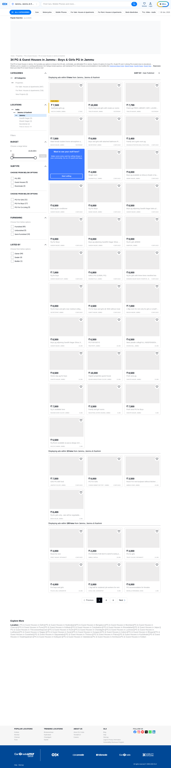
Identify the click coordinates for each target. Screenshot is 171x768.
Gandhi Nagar (138, 66)
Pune (16, 740)
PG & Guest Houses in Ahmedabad (118, 627)
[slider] (11, 157)
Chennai (17, 737)
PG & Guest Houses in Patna (105, 634)
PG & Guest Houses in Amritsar (106, 637)
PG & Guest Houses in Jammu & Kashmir (52, 56)
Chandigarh (47, 737)
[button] (36, 4)
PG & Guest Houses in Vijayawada (49, 634)
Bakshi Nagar (129, 66)
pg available (27, 18)
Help (104, 735)
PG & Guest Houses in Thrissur (78, 634)
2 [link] (106, 600)
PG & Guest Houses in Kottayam (48, 637)
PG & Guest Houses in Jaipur (147, 627)
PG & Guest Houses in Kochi (61, 630)
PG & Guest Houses (30, 56)
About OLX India (79, 732)
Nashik (46, 740)
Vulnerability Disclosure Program (113, 742)
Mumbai (16, 735)
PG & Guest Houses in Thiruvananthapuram (29, 630)
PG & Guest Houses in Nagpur (33, 632)
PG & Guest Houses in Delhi (32, 625)
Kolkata (16, 732)
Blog (104, 732)
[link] (122, 600)
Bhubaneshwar (48, 732)
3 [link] (113, 600)
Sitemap (106, 737)
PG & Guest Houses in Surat (59, 632)
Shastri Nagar (148, 66)
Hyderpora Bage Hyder (117, 66)
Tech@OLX (77, 735)
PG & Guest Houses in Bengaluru (90, 625)
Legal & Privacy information (112, 740)
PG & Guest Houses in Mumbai (119, 625)
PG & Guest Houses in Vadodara (77, 637)
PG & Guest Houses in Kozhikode (134, 634)
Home (12, 56)
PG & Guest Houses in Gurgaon (86, 632)
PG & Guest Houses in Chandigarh (89, 630)
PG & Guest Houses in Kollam (133, 637)
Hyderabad (47, 735)
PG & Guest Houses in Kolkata (58, 627)
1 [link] (99, 600)
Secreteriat (24, 124)
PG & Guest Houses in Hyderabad (60, 625)
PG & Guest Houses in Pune (31, 627)
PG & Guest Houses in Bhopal (141, 632)
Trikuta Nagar (25, 127)
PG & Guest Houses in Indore (114, 632)
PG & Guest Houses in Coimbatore (87, 627)
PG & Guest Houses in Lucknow (119, 630)
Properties (19, 56)
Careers (76, 737)
